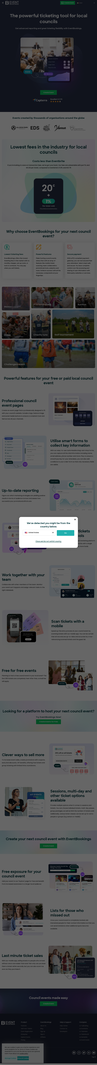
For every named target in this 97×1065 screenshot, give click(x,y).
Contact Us (63, 1030)
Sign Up (42, 1032)
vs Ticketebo (83, 1032)
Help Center (64, 1027)
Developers (63, 1032)
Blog (41, 1030)
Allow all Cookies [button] (32, 1058)
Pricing (23, 1041)
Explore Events (25, 1038)
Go (65, 533)
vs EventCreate (84, 1041)
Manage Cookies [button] (13, 1058)
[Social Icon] (73, 1054)
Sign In (42, 1035)
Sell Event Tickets (26, 1030)
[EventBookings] (12, 3)
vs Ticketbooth (84, 1035)
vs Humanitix (83, 1038)
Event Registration (27, 1032)
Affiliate (43, 1038)
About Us (43, 1027)
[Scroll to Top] (94, 1058)
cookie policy (24, 1053)
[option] (16, 326)
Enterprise (24, 1035)
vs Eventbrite (83, 1030)
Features (24, 1027)
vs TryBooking (83, 1027)
